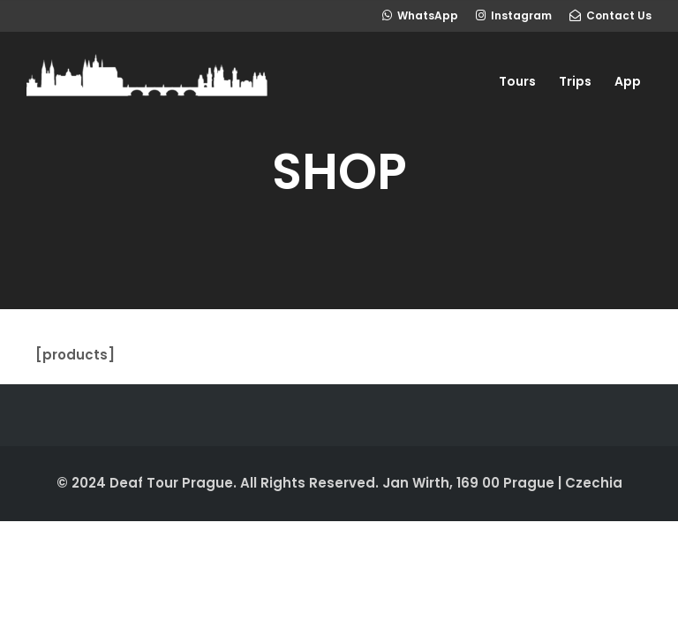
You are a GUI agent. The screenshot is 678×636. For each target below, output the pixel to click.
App (627, 81)
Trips (575, 81)
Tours (517, 81)
